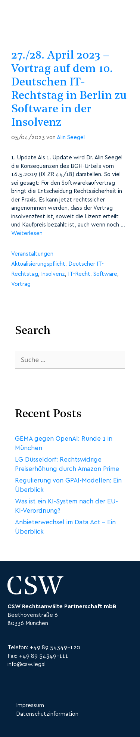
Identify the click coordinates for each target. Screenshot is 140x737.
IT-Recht (79, 274)
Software (105, 274)
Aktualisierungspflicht (38, 264)
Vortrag (21, 284)
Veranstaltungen (32, 254)
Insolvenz (53, 274)
